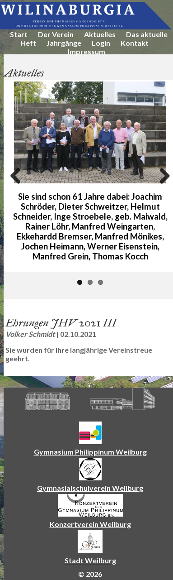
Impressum (86, 51)
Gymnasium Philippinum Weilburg (90, 451)
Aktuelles (100, 34)
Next (161, 176)
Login (101, 42)
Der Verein (56, 34)
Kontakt (135, 42)
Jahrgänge (64, 42)
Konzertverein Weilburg (90, 524)
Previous (19, 176)
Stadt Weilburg (90, 560)
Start (19, 34)
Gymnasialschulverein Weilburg (90, 488)
